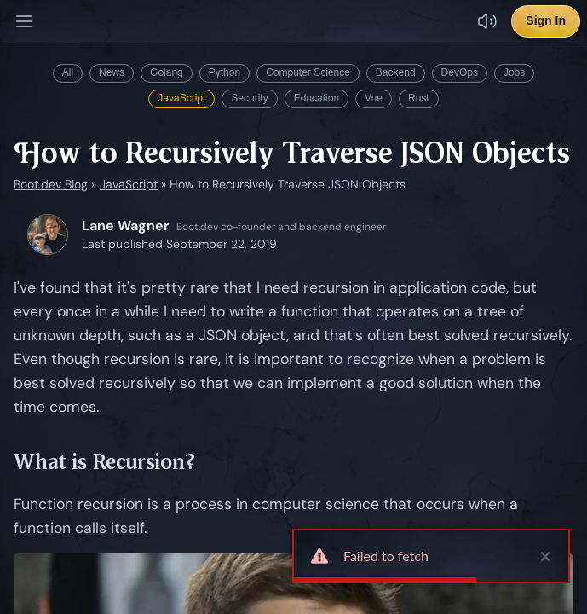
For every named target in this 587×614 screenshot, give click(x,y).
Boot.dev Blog (51, 184)
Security (249, 98)
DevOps (459, 72)
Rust (418, 98)
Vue (374, 98)
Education (316, 98)
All (67, 72)
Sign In (546, 20)
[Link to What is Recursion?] (208, 462)
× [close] (545, 556)
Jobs (514, 72)
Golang (166, 72)
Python (224, 72)
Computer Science (308, 72)
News (111, 72)
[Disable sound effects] (487, 21)
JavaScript (181, 98)
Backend (396, 72)
